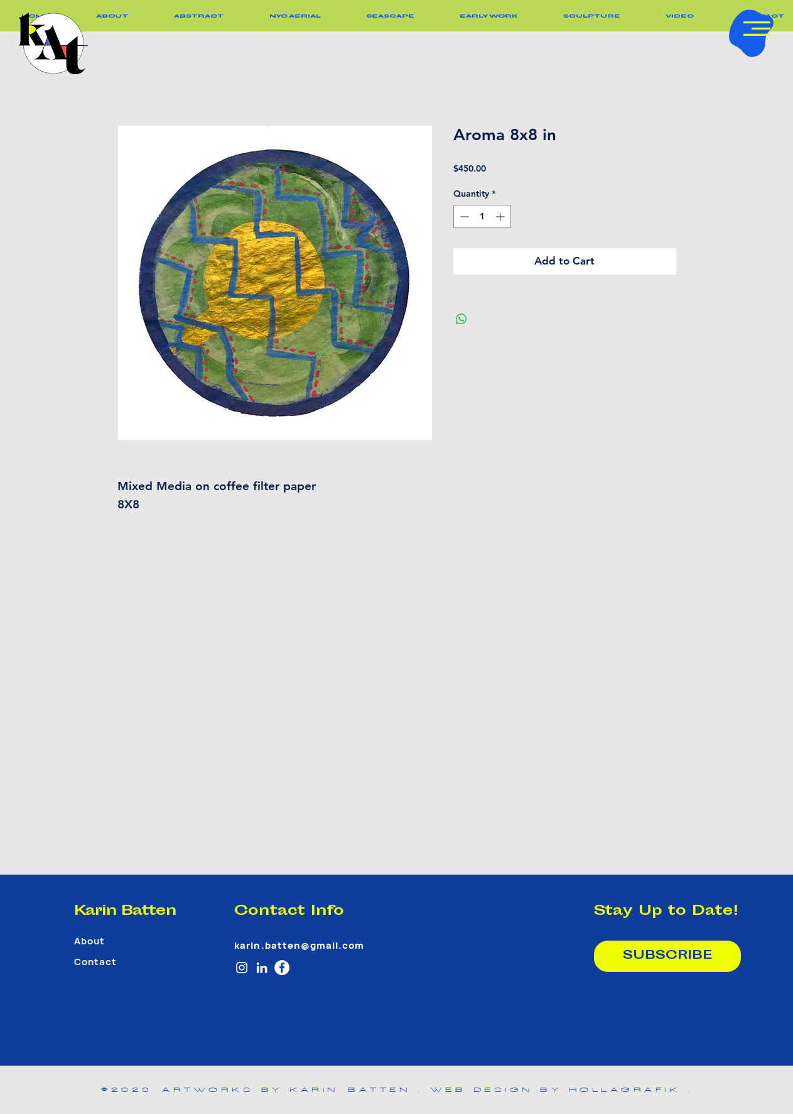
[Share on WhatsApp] (461, 319)
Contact (95, 962)
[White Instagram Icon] (241, 967)
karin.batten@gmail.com (299, 945)
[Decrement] (463, 216)
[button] (756, 28)
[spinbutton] (482, 216)
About (89, 941)
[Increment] (501, 216)
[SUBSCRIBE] (667, 956)
